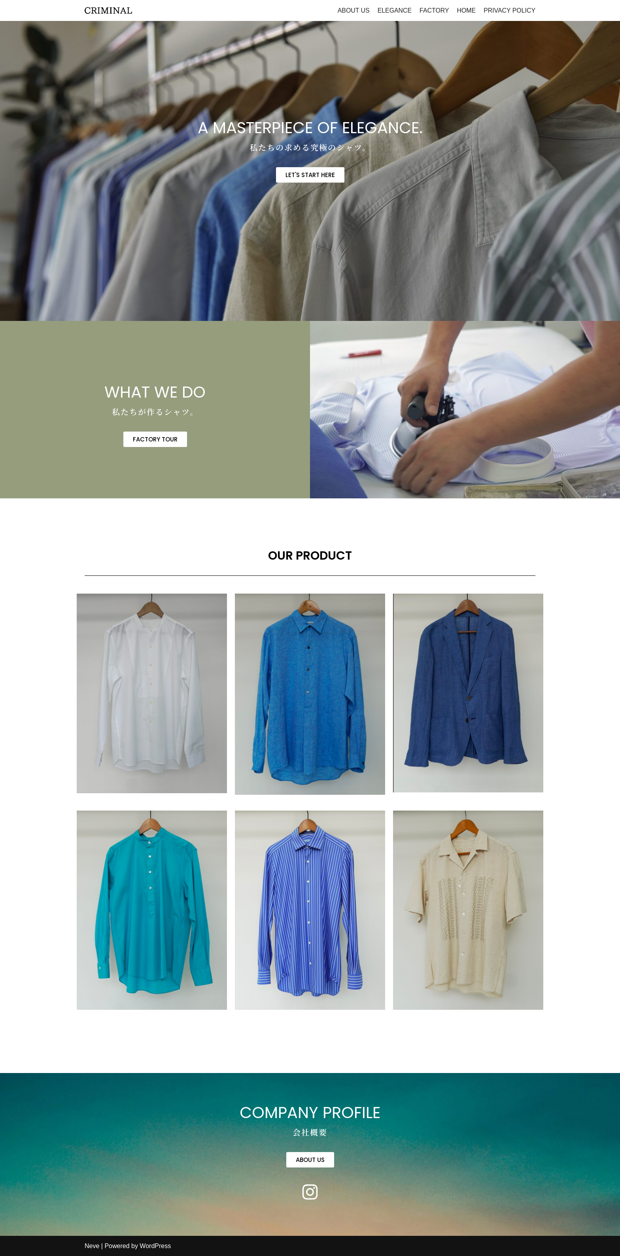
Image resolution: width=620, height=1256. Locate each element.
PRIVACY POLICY (509, 10)
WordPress (155, 1246)
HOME (465, 10)
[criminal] (108, 10)
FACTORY (433, 10)
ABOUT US (352, 10)
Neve (92, 1246)
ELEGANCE (393, 10)
